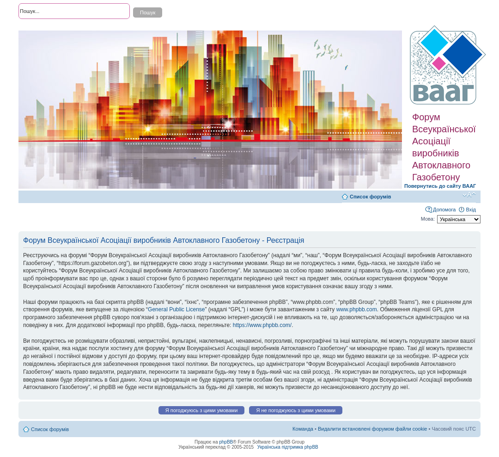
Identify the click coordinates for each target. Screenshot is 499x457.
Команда (302, 429)
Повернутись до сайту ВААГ (440, 186)
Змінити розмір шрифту (469, 195)
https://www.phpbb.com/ (262, 325)
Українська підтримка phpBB (287, 447)
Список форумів (370, 196)
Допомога (444, 209)
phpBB (226, 442)
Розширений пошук (41, 28)
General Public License (176, 309)
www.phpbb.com (356, 309)
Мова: (428, 219)
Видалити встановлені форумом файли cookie (372, 429)
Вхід (471, 209)
